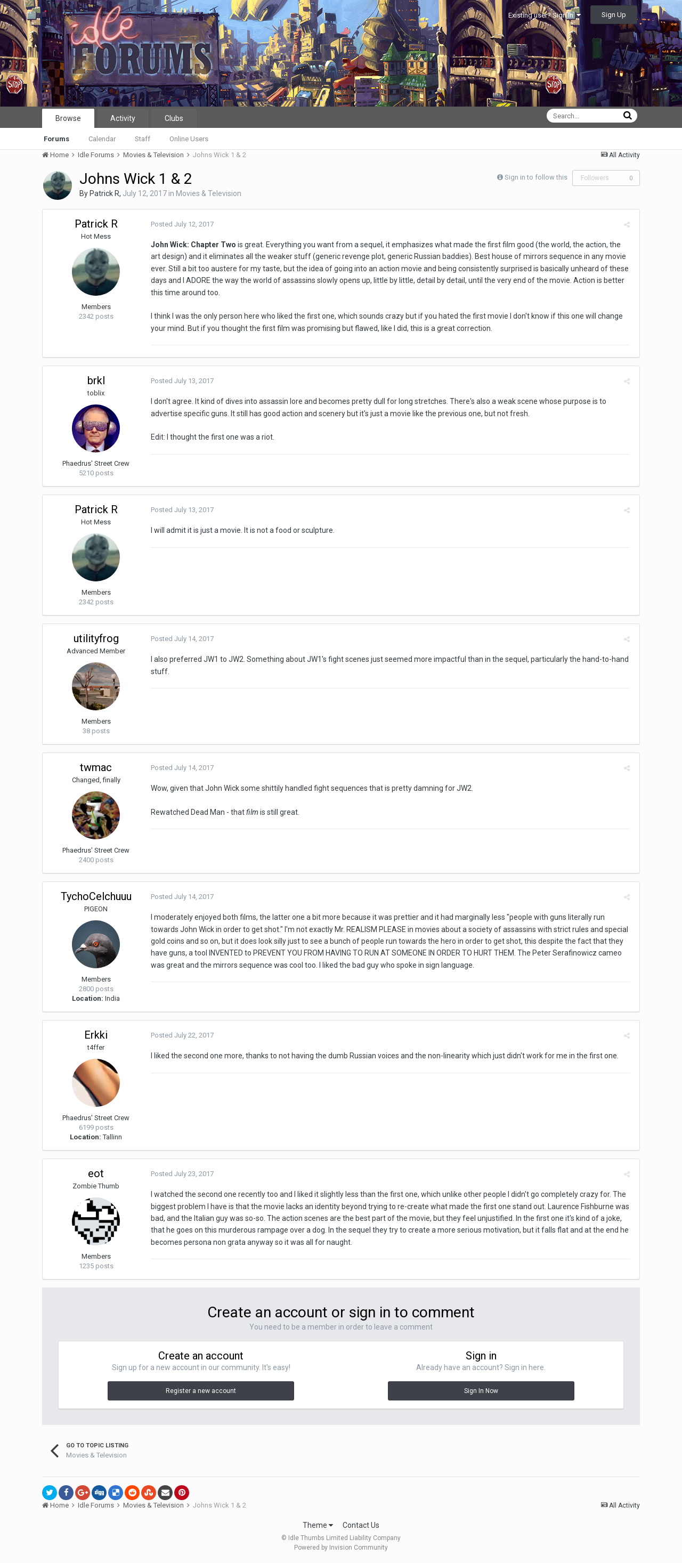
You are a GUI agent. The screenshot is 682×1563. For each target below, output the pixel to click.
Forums (56, 139)
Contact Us (361, 1525)
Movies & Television (208, 193)
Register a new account (201, 1391)
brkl (96, 380)
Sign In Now (481, 1391)
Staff (142, 139)
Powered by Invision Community (341, 1547)
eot (96, 1173)
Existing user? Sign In (544, 15)
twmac (96, 767)
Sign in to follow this (536, 177)
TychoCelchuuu (96, 896)
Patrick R (104, 193)
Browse (68, 118)
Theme (318, 1525)
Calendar (102, 139)
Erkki (96, 1034)
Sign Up (614, 15)
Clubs (174, 118)
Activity (122, 118)
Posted (180, 224)
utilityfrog (96, 638)
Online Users (188, 139)
